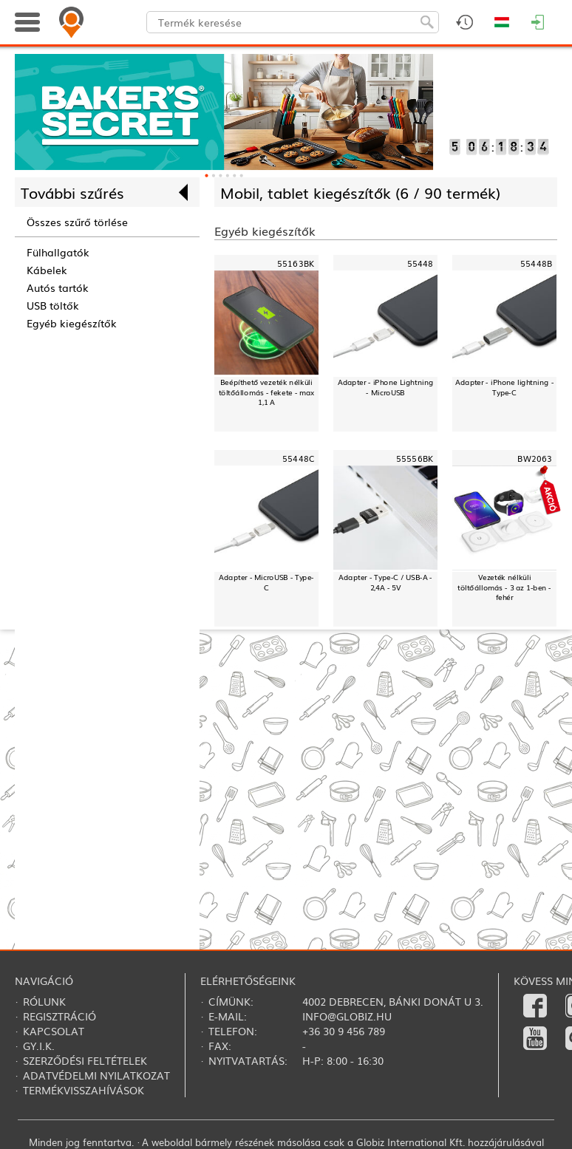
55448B (536, 262)
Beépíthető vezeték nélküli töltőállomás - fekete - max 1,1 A (267, 392)
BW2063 (534, 457)
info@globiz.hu (347, 1016)
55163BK (295, 262)
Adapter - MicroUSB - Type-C (266, 581)
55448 (420, 262)
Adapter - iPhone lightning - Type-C (504, 387)
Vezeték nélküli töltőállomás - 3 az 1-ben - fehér (504, 586)
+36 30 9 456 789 (343, 1030)
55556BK (414, 457)
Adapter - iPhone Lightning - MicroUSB (386, 387)
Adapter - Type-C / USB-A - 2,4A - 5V (385, 581)
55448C (298, 457)
